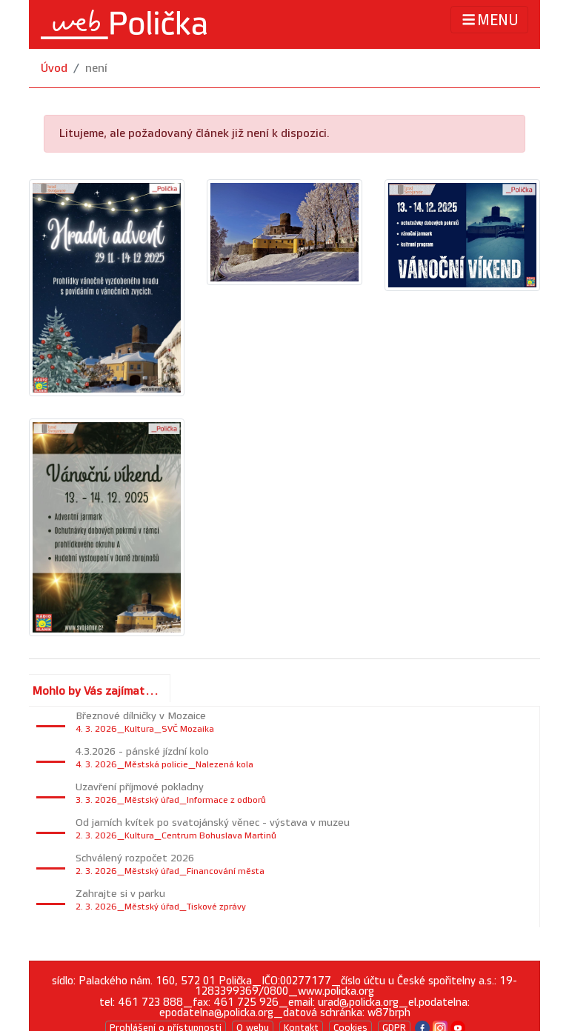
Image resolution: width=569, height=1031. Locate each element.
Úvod (54, 68)
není (96, 68)
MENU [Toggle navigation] (489, 20)
